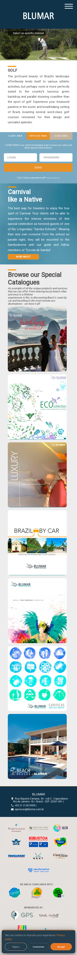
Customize (38, 946)
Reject (16, 946)
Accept (61, 946)
